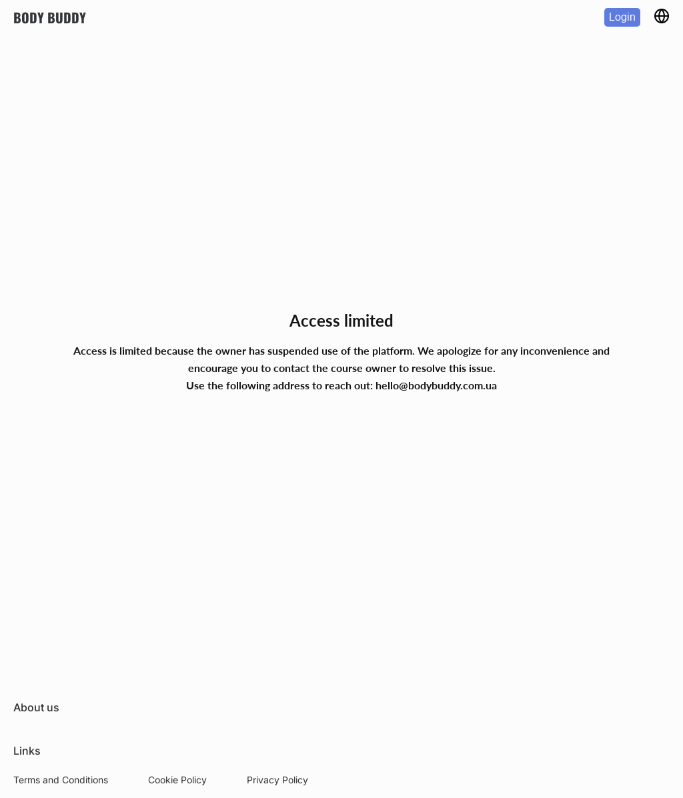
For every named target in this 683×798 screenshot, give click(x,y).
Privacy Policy (277, 779)
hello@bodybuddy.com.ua (436, 385)
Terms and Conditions (60, 779)
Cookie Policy (177, 779)
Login (622, 17)
